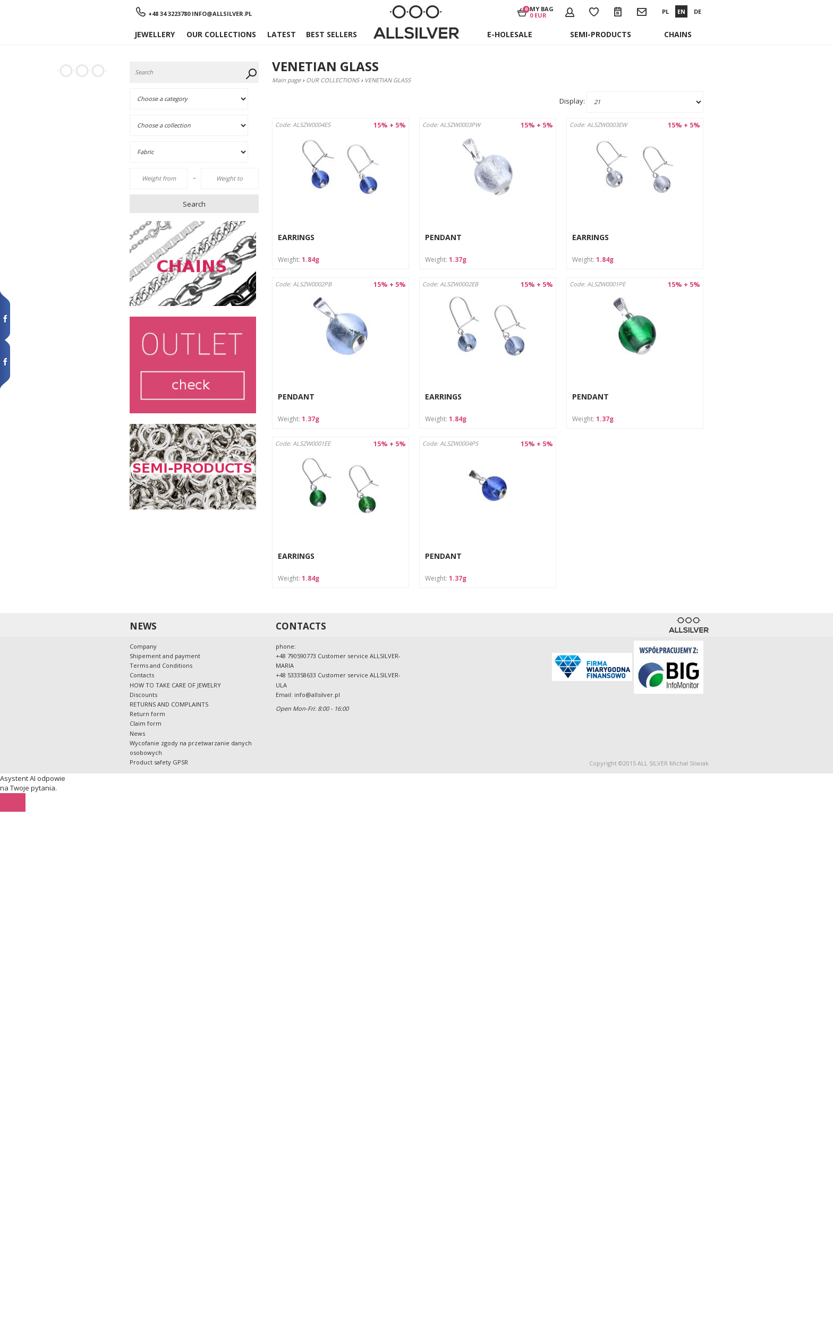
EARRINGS (296, 237)
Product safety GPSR (159, 762)
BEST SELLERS (331, 34)
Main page (286, 80)
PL (665, 11)
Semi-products (600, 34)
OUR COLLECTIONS (221, 34)
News (137, 733)
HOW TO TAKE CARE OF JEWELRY (175, 685)
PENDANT (443, 237)
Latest (281, 34)
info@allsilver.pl (222, 14)
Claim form (146, 723)
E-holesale (509, 34)
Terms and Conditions (161, 665)
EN (681, 11)
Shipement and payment (165, 656)
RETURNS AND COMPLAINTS (169, 704)
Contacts (142, 675)
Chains (678, 34)
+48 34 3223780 (169, 14)
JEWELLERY (154, 34)
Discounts (143, 695)
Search (194, 204)
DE (697, 11)
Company (143, 646)
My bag (542, 12)
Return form (147, 714)
